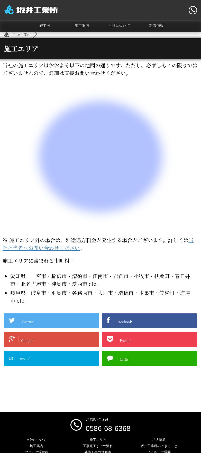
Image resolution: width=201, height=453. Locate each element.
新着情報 (156, 25)
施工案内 (82, 25)
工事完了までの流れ (98, 446)
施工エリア (97, 440)
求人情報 (159, 440)
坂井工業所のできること (159, 446)
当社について (119, 25)
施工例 (44, 25)
